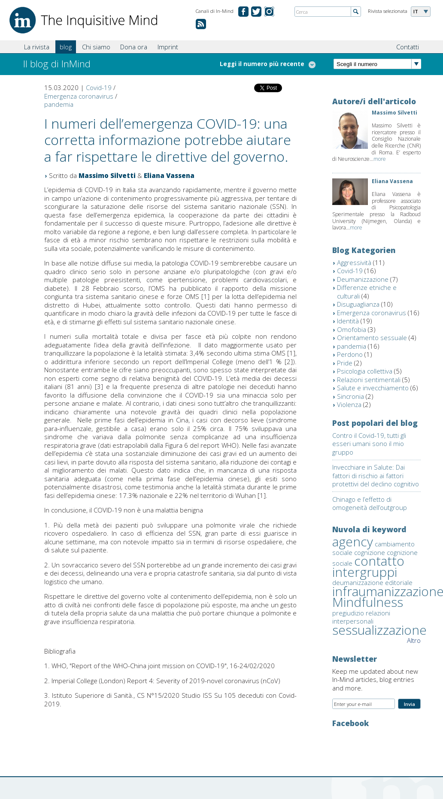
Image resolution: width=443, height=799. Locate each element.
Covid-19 (99, 87)
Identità (348, 321)
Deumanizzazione (362, 279)
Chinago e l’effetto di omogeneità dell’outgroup (369, 503)
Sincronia (350, 396)
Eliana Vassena (169, 175)
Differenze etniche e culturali (367, 291)
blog (66, 46)
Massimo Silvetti (107, 175)
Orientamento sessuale (372, 337)
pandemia (58, 104)
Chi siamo (96, 46)
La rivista (36, 46)
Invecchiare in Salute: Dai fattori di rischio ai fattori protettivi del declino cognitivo (375, 475)
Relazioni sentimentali (369, 379)
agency (352, 541)
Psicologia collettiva (364, 371)
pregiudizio (348, 613)
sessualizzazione (379, 630)
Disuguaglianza (358, 304)
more (379, 159)
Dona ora (133, 46)
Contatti (407, 46)
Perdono (350, 354)
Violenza (349, 404)
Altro (414, 640)
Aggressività (354, 262)
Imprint (168, 46)
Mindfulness (367, 602)
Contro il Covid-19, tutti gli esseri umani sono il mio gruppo (369, 443)
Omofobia (351, 329)
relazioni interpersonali (361, 617)
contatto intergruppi (368, 566)
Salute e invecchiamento (373, 387)
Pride (344, 363)
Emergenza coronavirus (78, 96)
